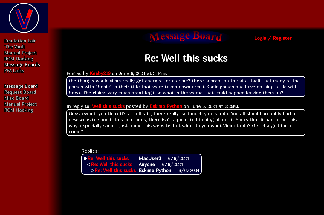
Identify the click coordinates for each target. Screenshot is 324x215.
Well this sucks (108, 106)
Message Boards (22, 64)
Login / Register (272, 38)
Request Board (20, 92)
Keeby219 (100, 73)
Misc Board (16, 98)
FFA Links (14, 70)
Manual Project (20, 52)
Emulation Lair (20, 40)
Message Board (21, 86)
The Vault (14, 46)
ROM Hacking (18, 58)
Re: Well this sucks (108, 158)
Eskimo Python (165, 106)
